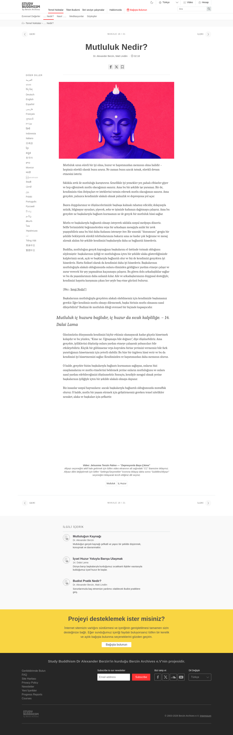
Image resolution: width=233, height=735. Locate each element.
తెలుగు (29, 221)
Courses (27, 698)
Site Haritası (29, 678)
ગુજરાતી (29, 119)
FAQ (24, 674)
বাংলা (28, 85)
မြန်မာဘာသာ (32, 177)
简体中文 (30, 245)
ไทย (28, 226)
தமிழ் (28, 216)
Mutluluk (111, 483)
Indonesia (31, 133)
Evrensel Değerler (31, 16)
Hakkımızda (116, 10)
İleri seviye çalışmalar (93, 10)
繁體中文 (30, 250)
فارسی (29, 109)
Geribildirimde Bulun (33, 670)
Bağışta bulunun (116, 644)
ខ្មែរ (27, 148)
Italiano (29, 138)
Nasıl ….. (61, 16)
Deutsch (30, 94)
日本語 (29, 143)
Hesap (203, 2)
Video (188, 2)
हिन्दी (28, 128)
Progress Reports (32, 694)
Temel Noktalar (55, 10)
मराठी (28, 172)
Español (30, 104)
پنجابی (27, 192)
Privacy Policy (30, 682)
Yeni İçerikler (29, 690)
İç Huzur (122, 483)
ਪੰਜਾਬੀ (29, 187)
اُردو (27, 235)
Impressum (205, 715)
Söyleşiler (92, 16)
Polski (29, 196)
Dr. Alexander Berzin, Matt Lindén (110, 56)
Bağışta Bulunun (137, 10)
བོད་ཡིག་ (29, 89)
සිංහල (29, 211)
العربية (29, 80)
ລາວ (28, 162)
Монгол (30, 167)
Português (31, 201)
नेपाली (28, 182)
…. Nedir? (48, 16)
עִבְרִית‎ (29, 123)
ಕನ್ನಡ (28, 153)
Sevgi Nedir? (78, 289)
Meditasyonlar (76, 16)
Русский (30, 206)
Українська (31, 230)
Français (30, 114)
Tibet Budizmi (73, 10)
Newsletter (28, 686)
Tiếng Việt (31, 240)
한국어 (29, 157)
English (29, 99)
